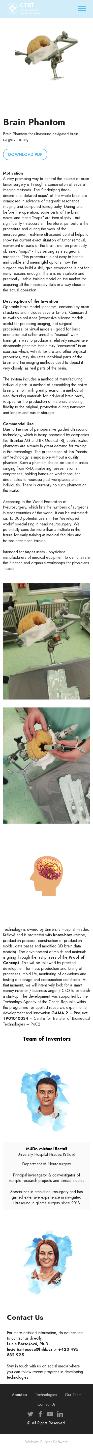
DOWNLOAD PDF (25, 154)
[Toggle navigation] (82, 8)
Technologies (46, 1395)
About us (19, 1395)
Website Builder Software (46, 1442)
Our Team (73, 1395)
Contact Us (46, 1404)
